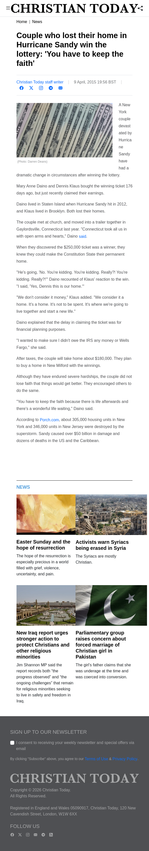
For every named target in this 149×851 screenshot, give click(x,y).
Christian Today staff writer (40, 82)
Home (21, 22)
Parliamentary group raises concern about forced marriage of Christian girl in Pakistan (101, 645)
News (37, 22)
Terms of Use (96, 759)
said (82, 237)
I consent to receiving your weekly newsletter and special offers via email (75, 745)
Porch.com (49, 420)
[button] (8, 9)
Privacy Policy (125, 759)
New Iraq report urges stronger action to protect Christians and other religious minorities (43, 645)
